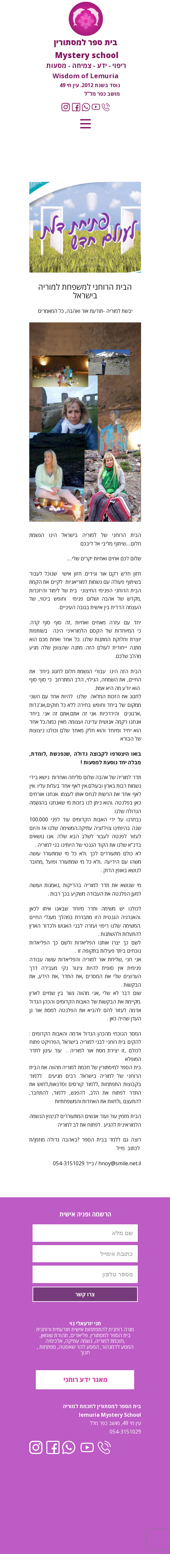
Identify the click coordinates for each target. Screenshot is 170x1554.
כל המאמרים (51, 310)
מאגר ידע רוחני (85, 1379)
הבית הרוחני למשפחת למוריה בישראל (85, 291)
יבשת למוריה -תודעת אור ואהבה (99, 310)
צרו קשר (85, 1294)
